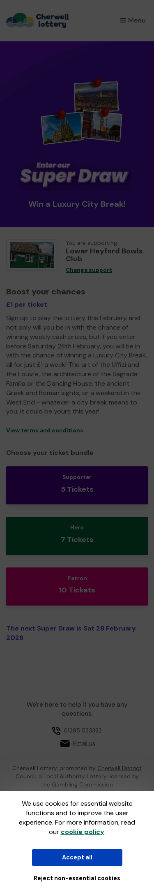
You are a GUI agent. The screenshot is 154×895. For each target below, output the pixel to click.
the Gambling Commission (77, 784)
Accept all (77, 857)
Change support (89, 270)
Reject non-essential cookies (77, 878)
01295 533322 (83, 730)
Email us (84, 743)
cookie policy (82, 831)
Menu (133, 20)
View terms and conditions (44, 430)
